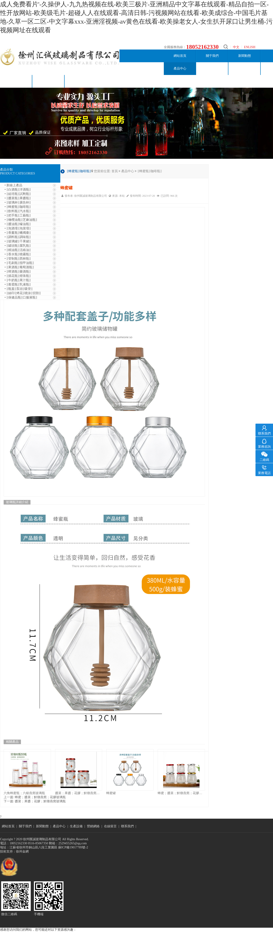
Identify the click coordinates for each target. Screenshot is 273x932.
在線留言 (16, 81)
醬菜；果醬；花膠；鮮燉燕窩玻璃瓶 (78, 793)
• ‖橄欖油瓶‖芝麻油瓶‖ (21, 219)
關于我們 (212, 55)
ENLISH (249, 47)
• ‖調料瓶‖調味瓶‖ (18, 237)
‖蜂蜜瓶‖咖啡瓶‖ (149, 171)
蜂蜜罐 (111, 793)
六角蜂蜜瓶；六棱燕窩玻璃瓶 (24, 793)
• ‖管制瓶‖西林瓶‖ (18, 258)
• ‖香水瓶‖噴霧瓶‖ (18, 254)
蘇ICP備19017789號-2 (73, 847)
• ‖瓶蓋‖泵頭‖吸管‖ (19, 289)
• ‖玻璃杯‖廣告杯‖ (18, 202)
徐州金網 (22, 851)
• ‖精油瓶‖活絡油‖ (18, 250)
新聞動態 (244, 55)
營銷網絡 (244, 68)
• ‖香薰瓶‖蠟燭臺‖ (18, 232)
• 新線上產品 (13, 185)
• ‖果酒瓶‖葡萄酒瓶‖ (19, 267)
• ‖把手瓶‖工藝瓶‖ (18, 215)
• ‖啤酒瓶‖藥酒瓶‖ (18, 271)
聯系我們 (48, 81)
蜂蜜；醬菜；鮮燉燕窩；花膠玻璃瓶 (181, 793)
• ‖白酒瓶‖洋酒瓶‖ (18, 189)
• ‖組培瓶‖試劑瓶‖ (18, 194)
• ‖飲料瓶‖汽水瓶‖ (18, 211)
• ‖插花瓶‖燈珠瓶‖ (18, 276)
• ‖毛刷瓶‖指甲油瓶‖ (19, 263)
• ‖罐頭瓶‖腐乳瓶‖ (18, 245)
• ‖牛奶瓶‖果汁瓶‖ (18, 280)
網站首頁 (180, 55)
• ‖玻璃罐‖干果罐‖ (18, 241)
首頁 (114, 171)
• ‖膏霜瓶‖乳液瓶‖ (18, 284)
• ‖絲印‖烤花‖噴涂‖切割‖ (23, 293)
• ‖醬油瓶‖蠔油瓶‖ (18, 224)
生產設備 (212, 68)
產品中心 (180, 68)
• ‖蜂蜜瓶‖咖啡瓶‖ (18, 207)
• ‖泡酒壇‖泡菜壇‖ (18, 228)
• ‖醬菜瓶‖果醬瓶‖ (18, 198)
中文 (236, 47)
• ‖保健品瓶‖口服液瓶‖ (21, 297)
